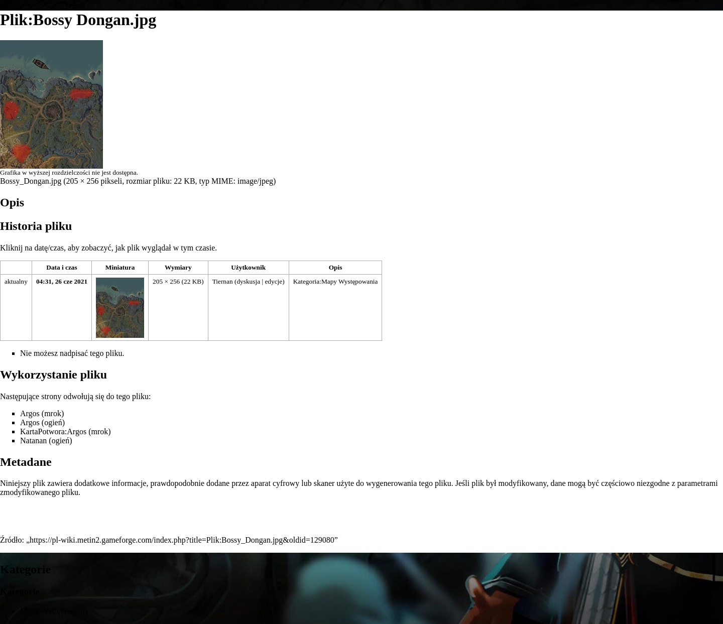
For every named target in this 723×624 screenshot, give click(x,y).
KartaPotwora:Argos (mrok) (65, 431)
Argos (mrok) (42, 413)
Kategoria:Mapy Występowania (335, 281)
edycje (273, 281)
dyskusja (248, 281)
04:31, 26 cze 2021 (61, 281)
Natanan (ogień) (46, 440)
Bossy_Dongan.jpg (30, 181)
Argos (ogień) (42, 422)
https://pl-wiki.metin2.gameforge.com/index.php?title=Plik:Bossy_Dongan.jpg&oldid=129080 (182, 540)
